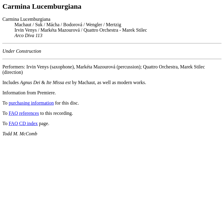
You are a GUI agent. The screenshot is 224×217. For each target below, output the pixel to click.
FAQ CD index (23, 123)
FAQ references (24, 113)
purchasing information (31, 102)
